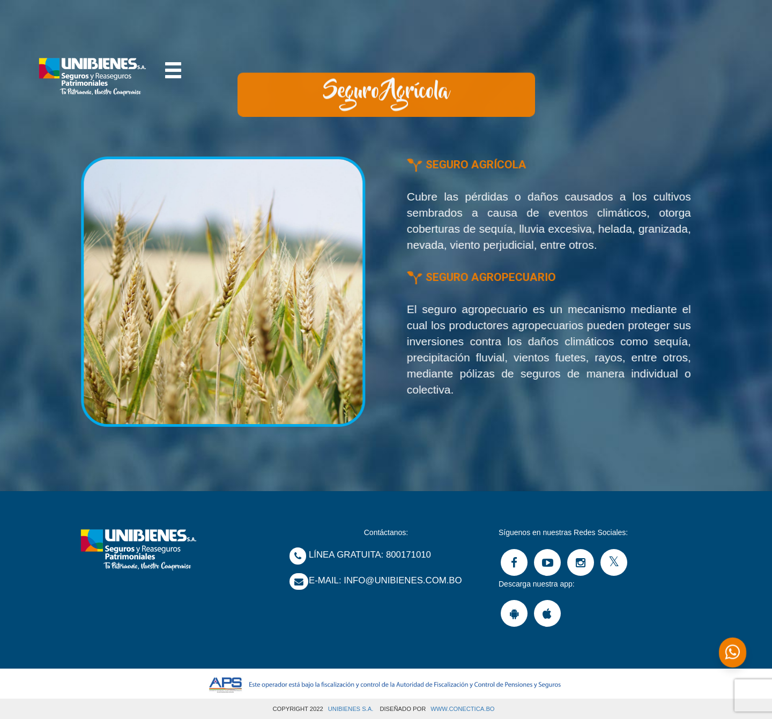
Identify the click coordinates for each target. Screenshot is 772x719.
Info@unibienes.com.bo (403, 580)
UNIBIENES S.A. (351, 709)
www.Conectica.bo (462, 709)
